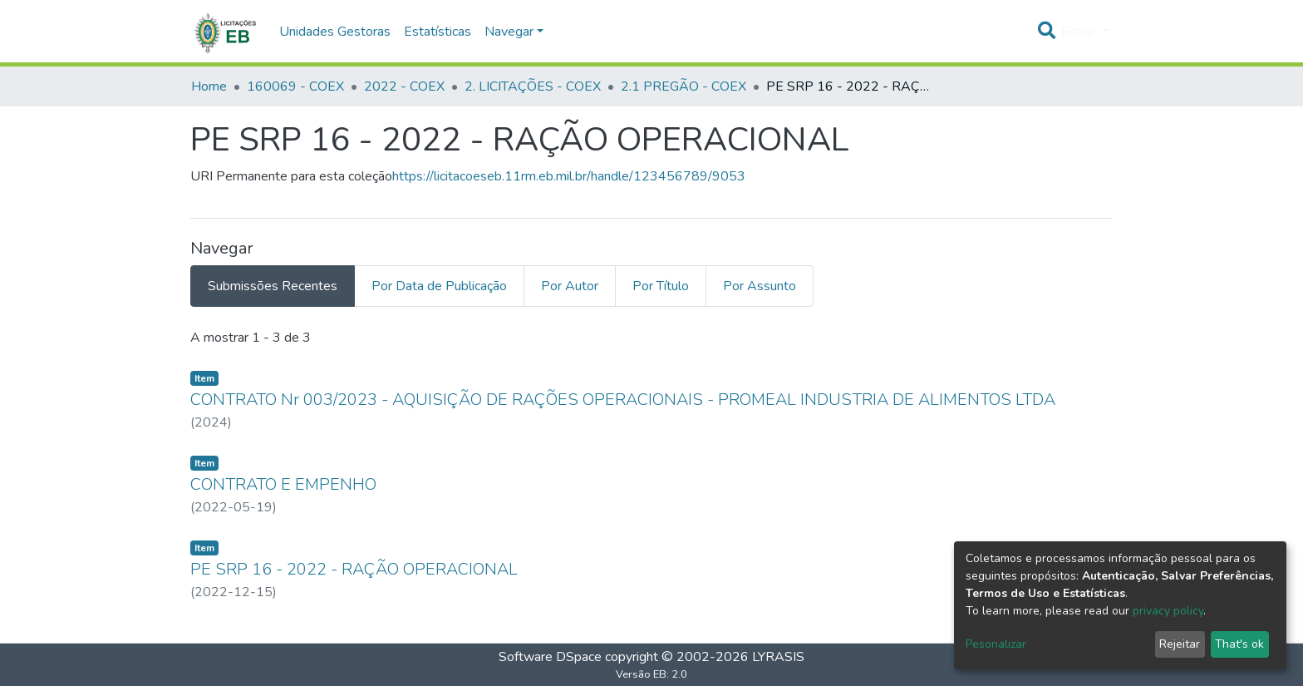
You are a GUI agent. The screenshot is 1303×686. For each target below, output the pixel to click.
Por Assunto (759, 286)
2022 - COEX (404, 86)
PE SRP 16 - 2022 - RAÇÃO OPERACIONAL (354, 569)
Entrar (1080, 31)
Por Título (660, 286)
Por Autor (569, 286)
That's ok (1239, 644)
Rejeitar (1179, 644)
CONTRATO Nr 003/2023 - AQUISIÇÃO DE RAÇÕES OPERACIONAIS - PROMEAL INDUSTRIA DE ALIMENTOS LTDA (622, 399)
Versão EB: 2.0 (651, 674)
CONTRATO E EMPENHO (283, 484)
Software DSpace (550, 657)
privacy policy (1168, 611)
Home (209, 86)
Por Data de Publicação (439, 286)
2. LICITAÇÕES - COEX (533, 86)
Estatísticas (437, 31)
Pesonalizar (996, 644)
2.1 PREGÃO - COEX (683, 86)
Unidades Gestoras (335, 31)
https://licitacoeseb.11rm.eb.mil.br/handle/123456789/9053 (568, 176)
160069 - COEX (295, 86)
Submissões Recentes (272, 286)
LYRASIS (778, 657)
